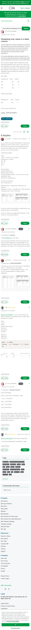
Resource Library (6, 536)
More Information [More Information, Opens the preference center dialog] (15, 628)
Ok (15, 624)
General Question (11, 112)
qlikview (18, 467)
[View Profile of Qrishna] (9, 138)
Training (3, 549)
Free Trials (4, 541)
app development (15, 470)
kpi (12, 472)
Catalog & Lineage (6, 524)
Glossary (3, 547)
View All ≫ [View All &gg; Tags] (5, 479)
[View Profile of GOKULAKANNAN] (11, 31)
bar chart (5, 475)
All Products (4, 501)
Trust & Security (5, 564)
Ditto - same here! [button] (6, 118)
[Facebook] (9, 589)
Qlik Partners (4, 539)
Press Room (4, 561)
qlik (4, 467)
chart (22, 470)
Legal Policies (5, 604)
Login (22, 1)
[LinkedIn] (5, 589)
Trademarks (4, 609)
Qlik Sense (4, 506)
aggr (22, 472)
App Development (6, 21)
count (4, 472)
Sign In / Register (25, 8)
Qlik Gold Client (5, 527)
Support (3, 552)
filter (8, 472)
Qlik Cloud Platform (6, 504)
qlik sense (5, 462)
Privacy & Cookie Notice (8, 606)
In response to (8, 235)
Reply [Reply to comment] (25, 223)
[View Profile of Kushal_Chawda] (11, 307)
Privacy (3, 569)
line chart (17, 472)
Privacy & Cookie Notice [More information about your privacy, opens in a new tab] (13, 621)
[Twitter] (2, 589)
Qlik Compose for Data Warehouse (11, 519)
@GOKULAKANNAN (7, 315)
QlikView (3, 512)
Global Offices (5, 576)
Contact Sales (5, 579)
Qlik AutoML (4, 509)
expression (6, 470)
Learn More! (22, 16)
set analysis (6, 465)
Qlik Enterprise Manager (7, 522)
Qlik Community (6, 586)
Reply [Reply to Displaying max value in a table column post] (25, 126)
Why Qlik (3, 529)
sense (18, 465)
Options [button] (28, 21)
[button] (29, 31)
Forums (8, 490)
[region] (15, 620)
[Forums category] (3, 490)
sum (10, 475)
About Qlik (4, 559)
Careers (3, 571)
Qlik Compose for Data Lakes (9, 517)
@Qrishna (8, 238)
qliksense (13, 465)
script (7, 467)
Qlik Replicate (4, 514)
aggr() (12, 467)
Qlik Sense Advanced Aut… (17, 462)
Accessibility (4, 566)
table (23, 465)
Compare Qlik (4, 544)
